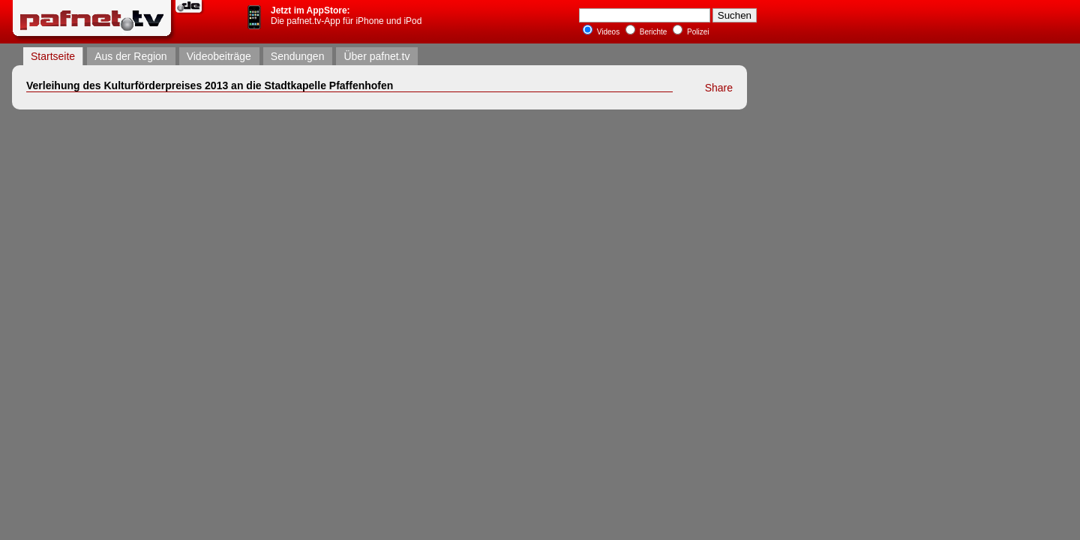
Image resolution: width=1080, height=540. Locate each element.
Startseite (53, 56)
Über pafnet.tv (377, 56)
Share (719, 88)
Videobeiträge (219, 56)
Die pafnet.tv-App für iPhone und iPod (346, 15)
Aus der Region (130, 56)
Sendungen (298, 56)
